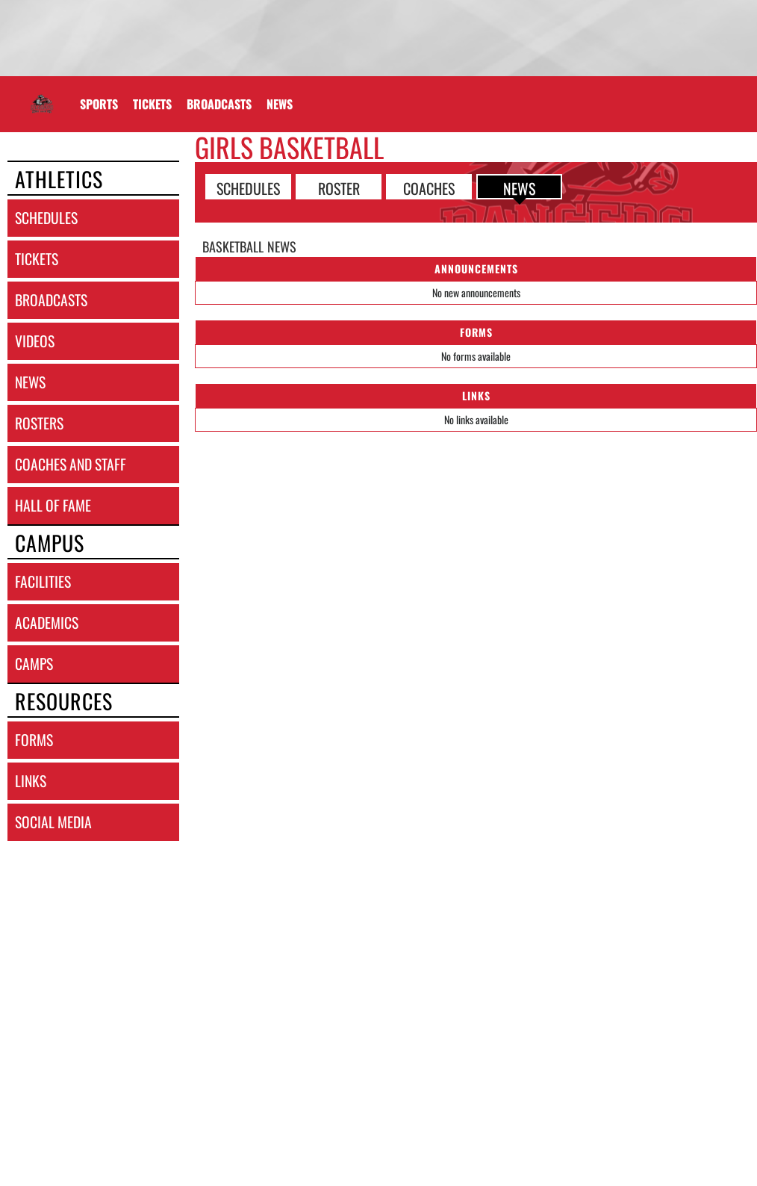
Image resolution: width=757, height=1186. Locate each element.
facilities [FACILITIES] (43, 581)
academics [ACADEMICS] (46, 622)
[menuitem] (152, 103)
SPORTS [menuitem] (99, 104)
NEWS (519, 187)
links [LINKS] (30, 781)
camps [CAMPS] (34, 663)
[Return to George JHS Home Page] (41, 95)
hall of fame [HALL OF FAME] (53, 505)
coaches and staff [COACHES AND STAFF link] (70, 464)
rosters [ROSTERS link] (39, 423)
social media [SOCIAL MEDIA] (53, 822)
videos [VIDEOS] (34, 341)
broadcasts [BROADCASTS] (51, 300)
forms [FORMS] (34, 740)
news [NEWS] (30, 382)
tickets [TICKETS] (36, 259)
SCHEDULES (248, 187)
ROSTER (339, 187)
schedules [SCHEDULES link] (46, 218)
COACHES (429, 187)
